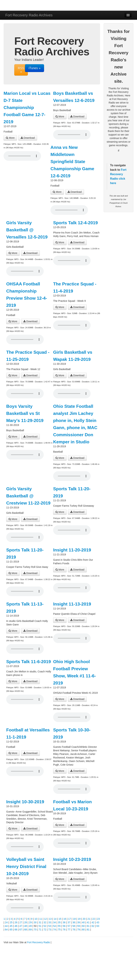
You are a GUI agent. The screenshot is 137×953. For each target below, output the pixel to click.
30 (35, 922)
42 (93, 922)
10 (35, 918)
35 (59, 922)
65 (11, 929)
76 (64, 929)
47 (20, 926)
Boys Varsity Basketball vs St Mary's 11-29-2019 (25, 413)
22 (93, 918)
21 (88, 918)
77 (69, 929)
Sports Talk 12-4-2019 (75, 222)
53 (49, 926)
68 (25, 929)
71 (40, 929)
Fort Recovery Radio (118, 174)
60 (83, 926)
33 (49, 922)
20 (84, 918)
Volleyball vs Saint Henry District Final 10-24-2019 (26, 866)
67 (20, 929)
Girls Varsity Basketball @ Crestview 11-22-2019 (28, 495)
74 (54, 929)
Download (28, 137)
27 (20, 922)
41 (88, 922)
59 (78, 926)
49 (30, 926)
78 (73, 929)
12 (45, 918)
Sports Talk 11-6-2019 (28, 661)
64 (6, 929)
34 (54, 922)
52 (45, 926)
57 (69, 926)
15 (60, 918)
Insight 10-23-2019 (72, 859)
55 (59, 926)
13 (50, 918)
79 (78, 929)
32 (45, 922)
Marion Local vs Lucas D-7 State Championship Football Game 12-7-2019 (27, 107)
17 (69, 918)
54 (54, 926)
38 (73, 922)
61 (88, 926)
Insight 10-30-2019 (25, 801)
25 (11, 922)
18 (74, 918)
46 (16, 926)
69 (30, 929)
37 (69, 922)
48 (25, 926)
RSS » (21, 69)
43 (98, 922)
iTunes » (34, 68)
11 (40, 918)
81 (88, 929)
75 (59, 929)
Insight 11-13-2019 (72, 604)
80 (83, 929)
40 (83, 922)
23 (98, 918)
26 (16, 922)
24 (6, 922)
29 (30, 922)
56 (64, 926)
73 (49, 929)
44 (6, 926)
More (10, 137)
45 (11, 926)
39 (78, 922)
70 (35, 929)
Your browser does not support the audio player (22, 156)
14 (55, 918)
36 (64, 922)
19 (79, 918)
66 (16, 929)
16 (64, 918)
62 (93, 926)
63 (98, 926)
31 (40, 922)
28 (25, 922)
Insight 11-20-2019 (72, 550)
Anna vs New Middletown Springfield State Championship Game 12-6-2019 (72, 161)
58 (73, 926)
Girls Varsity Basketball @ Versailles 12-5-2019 (27, 229)
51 (40, 926)
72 (45, 929)
